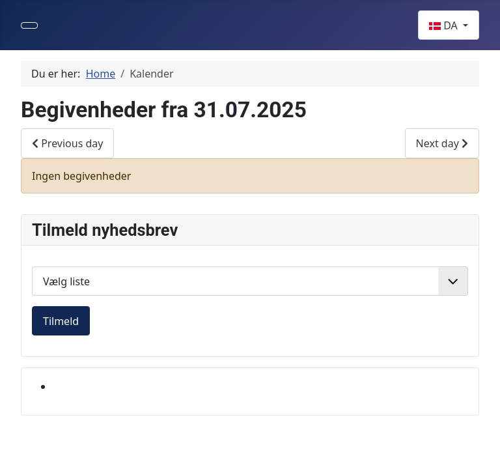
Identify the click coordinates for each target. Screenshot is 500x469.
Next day (442, 143)
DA (444, 25)
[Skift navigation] (29, 25)
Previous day (67, 143)
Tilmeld (61, 321)
